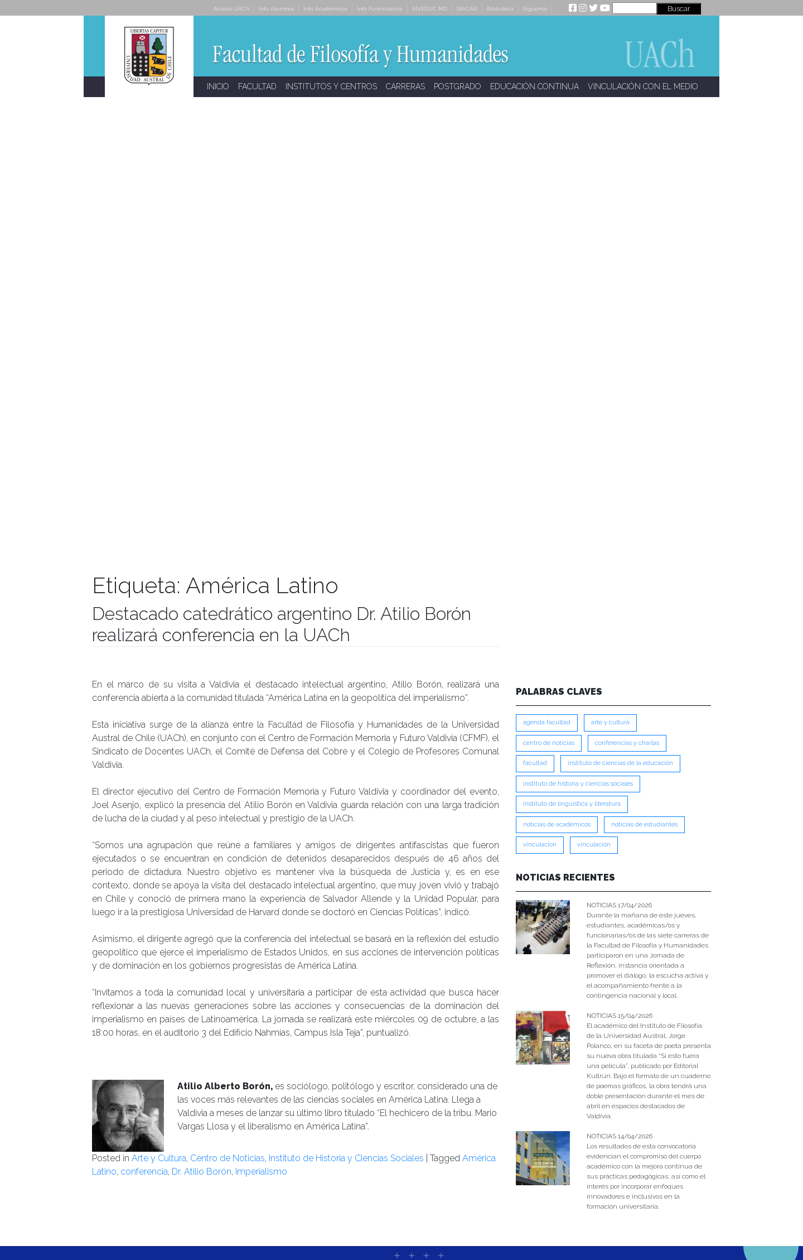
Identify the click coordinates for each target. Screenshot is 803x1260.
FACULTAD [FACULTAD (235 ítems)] (535, 763)
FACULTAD (257, 86)
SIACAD (467, 9)
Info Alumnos (276, 9)
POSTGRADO (457, 86)
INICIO (218, 86)
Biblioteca (500, 9)
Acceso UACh (231, 9)
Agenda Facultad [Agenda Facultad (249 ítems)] (546, 722)
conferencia (144, 1171)
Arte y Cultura (159, 1158)
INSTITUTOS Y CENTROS (331, 86)
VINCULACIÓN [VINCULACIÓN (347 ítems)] (594, 844)
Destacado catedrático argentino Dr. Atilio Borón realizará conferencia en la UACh (281, 624)
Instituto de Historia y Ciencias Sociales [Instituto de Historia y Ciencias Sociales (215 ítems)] (578, 783)
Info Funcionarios (380, 9)
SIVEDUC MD (429, 9)
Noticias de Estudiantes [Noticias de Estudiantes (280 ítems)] (644, 824)
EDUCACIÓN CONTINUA (534, 86)
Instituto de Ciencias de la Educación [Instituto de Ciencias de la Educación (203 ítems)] (620, 763)
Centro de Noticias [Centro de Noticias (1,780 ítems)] (548, 743)
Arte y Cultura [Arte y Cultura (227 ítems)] (610, 722)
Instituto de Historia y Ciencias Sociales (346, 1158)
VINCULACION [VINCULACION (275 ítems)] (540, 844)
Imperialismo (261, 1171)
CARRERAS (405, 86)
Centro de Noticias (227, 1158)
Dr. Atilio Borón (201, 1171)
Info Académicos (325, 9)
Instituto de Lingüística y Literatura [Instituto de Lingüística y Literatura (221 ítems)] (572, 803)
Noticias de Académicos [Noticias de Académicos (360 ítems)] (557, 824)
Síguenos (535, 9)
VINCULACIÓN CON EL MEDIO (643, 86)
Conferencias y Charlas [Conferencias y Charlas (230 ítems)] (627, 743)
